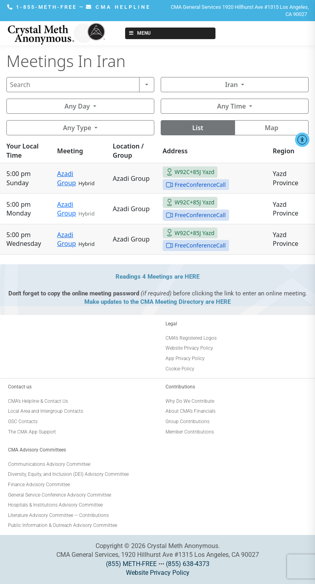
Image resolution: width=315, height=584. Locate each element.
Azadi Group (66, 178)
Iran (231, 84)
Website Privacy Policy (157, 572)
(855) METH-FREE (131, 564)
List (197, 127)
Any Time (231, 106)
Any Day (77, 106)
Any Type (77, 127)
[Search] (73, 84)
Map (271, 127)
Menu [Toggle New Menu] (139, 33)
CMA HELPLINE (118, 7)
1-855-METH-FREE (43, 7)
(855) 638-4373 (187, 564)
